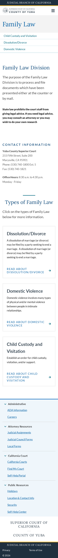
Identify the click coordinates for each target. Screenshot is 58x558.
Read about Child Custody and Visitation (22, 377)
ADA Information (17, 410)
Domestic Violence (14, 49)
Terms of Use (35, 550)
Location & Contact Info (20, 498)
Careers (12, 417)
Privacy (6, 550)
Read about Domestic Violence (26, 323)
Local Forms (14, 446)
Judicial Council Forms (20, 439)
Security (12, 504)
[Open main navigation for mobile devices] (53, 10)
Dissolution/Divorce (15, 42)
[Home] (18, 12)
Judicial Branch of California (29, 2)
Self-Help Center (17, 511)
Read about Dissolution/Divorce (25, 270)
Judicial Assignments (19, 432)
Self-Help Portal (16, 475)
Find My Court (15, 468)
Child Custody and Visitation (20, 35)
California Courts (17, 461)
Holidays (12, 491)
